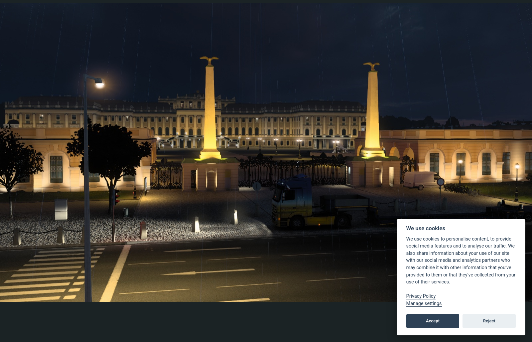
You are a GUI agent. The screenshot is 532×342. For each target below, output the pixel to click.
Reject (489, 320)
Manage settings (424, 303)
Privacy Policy (421, 296)
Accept (433, 320)
